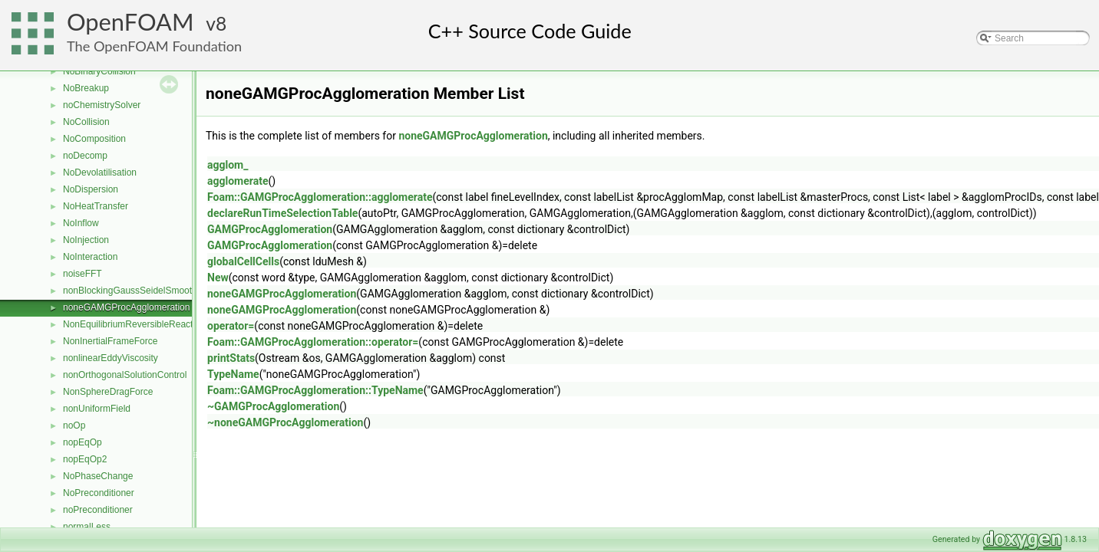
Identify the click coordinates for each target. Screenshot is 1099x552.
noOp (74, 425)
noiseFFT (82, 273)
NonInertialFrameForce (110, 341)
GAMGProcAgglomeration (269, 229)
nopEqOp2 (85, 459)
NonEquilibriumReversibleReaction (134, 324)
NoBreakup (86, 88)
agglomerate (237, 181)
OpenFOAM (130, 22)
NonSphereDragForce (108, 391)
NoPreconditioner (98, 493)
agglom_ (227, 165)
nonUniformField (96, 408)
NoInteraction (90, 256)
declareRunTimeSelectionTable (282, 213)
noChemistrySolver (101, 105)
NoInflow (81, 223)
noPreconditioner (98, 509)
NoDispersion (90, 189)
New (218, 277)
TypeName (233, 374)
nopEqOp (82, 442)
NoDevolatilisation (100, 172)
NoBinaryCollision (99, 71)
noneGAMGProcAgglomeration (126, 307)
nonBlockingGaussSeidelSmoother (134, 290)
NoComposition (94, 138)
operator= (230, 326)
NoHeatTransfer (95, 206)
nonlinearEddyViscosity (110, 358)
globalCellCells (243, 261)
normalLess (87, 526)
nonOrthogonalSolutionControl (124, 375)
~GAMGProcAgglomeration (273, 406)
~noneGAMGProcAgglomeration (285, 422)
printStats (231, 358)
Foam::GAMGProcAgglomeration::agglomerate (319, 197)
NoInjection (86, 240)
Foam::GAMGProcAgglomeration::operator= (312, 342)
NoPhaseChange (98, 476)
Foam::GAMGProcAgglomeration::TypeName (315, 390)
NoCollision (86, 122)
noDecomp (85, 155)
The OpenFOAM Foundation (154, 46)
